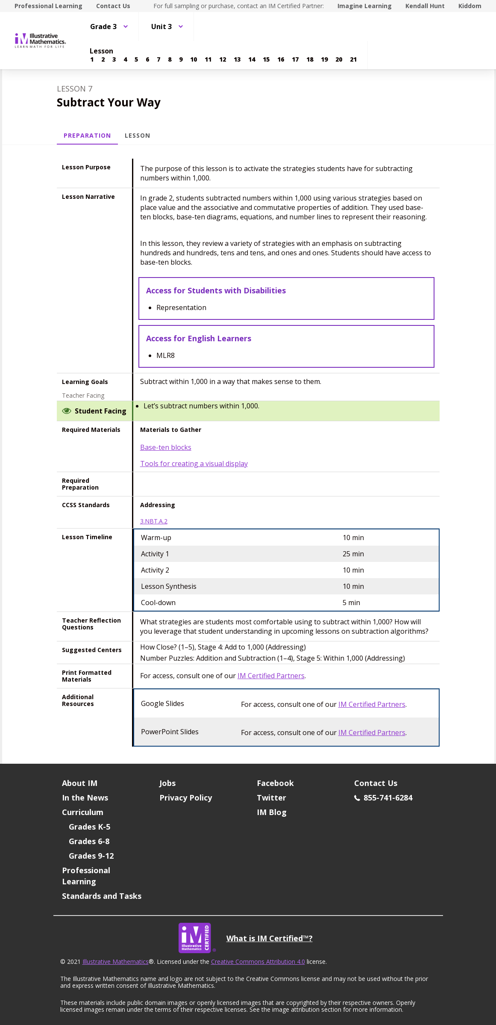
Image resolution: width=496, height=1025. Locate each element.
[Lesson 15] (266, 59)
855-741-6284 (383, 797)
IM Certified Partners (271, 675)
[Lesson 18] (309, 59)
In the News (85, 797)
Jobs (167, 783)
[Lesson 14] (251, 59)
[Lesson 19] (324, 59)
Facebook (275, 783)
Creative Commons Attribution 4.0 (258, 961)
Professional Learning (48, 6)
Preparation (88, 135)
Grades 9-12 (91, 856)
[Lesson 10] (193, 59)
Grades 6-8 (89, 841)
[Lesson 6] (147, 59)
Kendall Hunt (425, 6)
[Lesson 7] (158, 59)
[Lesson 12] (222, 59)
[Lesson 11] (208, 59)
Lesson (137, 135)
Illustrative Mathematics (115, 961)
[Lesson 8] (169, 59)
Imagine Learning (365, 6)
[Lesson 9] (180, 59)
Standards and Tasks (101, 896)
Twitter (271, 797)
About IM (79, 783)
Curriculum (82, 812)
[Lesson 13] (237, 59)
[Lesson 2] (103, 59)
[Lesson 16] (280, 59)
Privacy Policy (185, 797)
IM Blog (272, 812)
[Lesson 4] (125, 59)
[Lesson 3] (114, 59)
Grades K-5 (89, 826)
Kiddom (469, 6)
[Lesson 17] (295, 59)
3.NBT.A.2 (153, 521)
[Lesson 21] (353, 59)
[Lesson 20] (339, 59)
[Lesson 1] (91, 59)
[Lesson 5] (136, 59)
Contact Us (113, 6)
